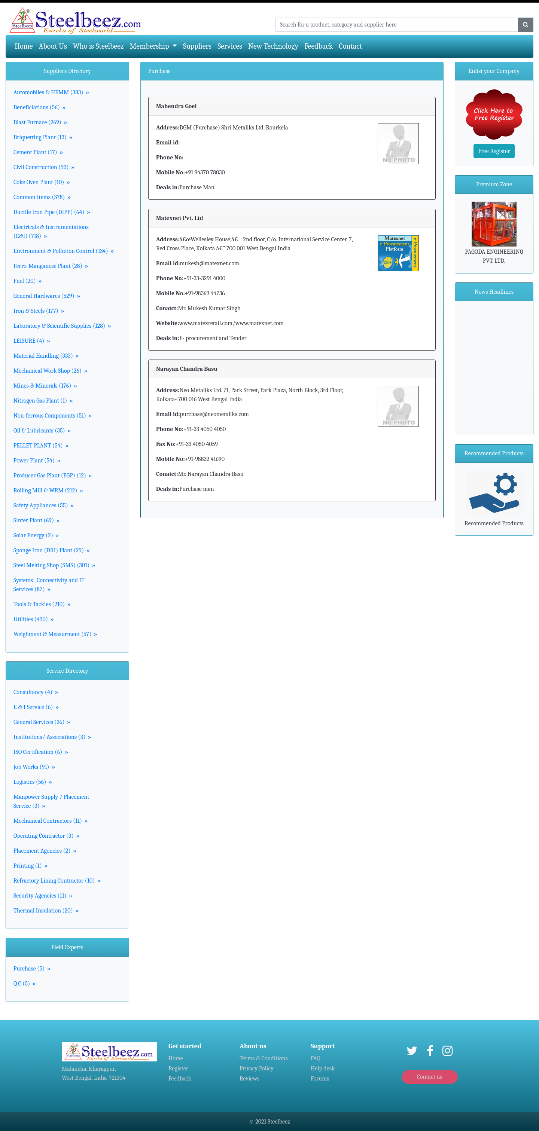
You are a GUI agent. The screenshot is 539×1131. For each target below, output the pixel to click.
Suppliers (197, 46)
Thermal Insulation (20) (46, 910)
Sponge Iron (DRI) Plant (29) (51, 550)
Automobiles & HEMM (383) (51, 92)
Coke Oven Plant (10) (41, 182)
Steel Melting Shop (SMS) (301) (54, 565)
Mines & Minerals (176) (45, 385)
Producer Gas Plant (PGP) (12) (52, 475)
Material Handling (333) (46, 355)
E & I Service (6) (36, 707)
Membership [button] (150, 46)
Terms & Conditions (264, 1058)
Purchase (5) (32, 968)
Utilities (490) (33, 619)
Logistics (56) (32, 782)
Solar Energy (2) (36, 535)
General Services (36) (41, 722)
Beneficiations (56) (39, 107)
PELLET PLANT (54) (40, 445)
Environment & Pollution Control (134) (63, 251)
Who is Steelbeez (98, 46)
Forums (320, 1078)
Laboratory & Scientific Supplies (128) (62, 326)
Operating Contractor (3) (46, 835)
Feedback (318, 46)
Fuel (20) (27, 281)
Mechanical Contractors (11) (50, 820)
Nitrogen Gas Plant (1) (43, 400)
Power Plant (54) (36, 460)
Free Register (494, 151)
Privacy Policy (257, 1068)
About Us (53, 46)
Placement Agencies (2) (44, 850)
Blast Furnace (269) (40, 122)
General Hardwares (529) (46, 296)
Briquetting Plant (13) (42, 137)
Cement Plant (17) (38, 152)
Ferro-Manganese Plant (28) (50, 266)
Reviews (249, 1078)
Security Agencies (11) (42, 895)
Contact (350, 46)
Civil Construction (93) (43, 167)
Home (25, 45)
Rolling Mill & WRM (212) (48, 490)
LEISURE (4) (31, 340)
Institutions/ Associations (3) (52, 737)
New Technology (273, 46)
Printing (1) (30, 865)
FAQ (315, 1058)
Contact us (429, 1076)
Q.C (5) (24, 983)
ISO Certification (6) (40, 752)
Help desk (323, 1068)
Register (178, 1068)
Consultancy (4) (35, 692)
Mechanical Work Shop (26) (50, 370)
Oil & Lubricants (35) (42, 430)
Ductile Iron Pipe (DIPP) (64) (51, 212)
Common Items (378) (42, 197)
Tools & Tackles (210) (42, 604)
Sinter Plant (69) (36, 520)
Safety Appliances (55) (43, 505)
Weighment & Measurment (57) (55, 634)
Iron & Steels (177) (38, 311)
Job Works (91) (34, 767)
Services (229, 46)
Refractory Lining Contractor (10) (57, 880)
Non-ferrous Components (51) (52, 415)
